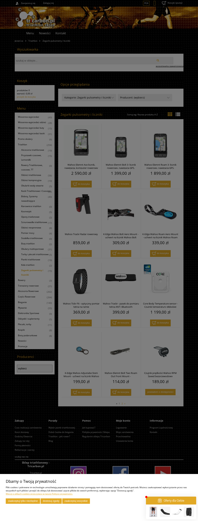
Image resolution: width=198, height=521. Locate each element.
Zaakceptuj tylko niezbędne (23, 501)
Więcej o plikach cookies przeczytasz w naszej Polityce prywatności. (39, 493)
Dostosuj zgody (51, 501)
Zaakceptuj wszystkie (76, 501)
